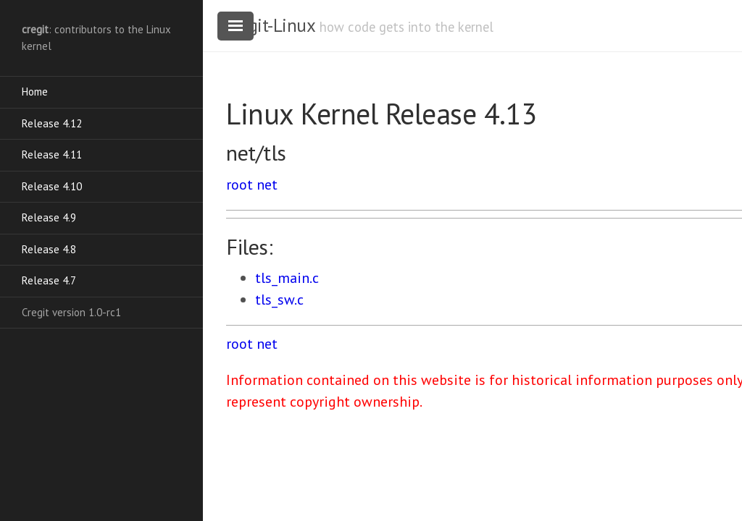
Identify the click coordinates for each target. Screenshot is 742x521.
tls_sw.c (279, 299)
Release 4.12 (52, 123)
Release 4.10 (52, 186)
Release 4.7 (49, 280)
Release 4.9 (49, 217)
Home (35, 91)
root (239, 184)
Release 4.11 (52, 154)
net (267, 184)
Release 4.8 (49, 249)
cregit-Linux (270, 25)
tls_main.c (287, 277)
